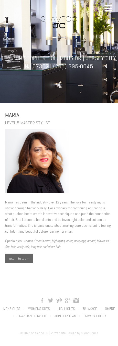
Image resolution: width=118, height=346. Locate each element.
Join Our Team (65, 316)
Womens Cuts (39, 308)
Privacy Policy (94, 316)
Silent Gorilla (89, 333)
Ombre (110, 308)
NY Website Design (63, 333)
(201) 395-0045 (73, 66)
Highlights (66, 308)
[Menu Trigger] (108, 8)
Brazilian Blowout (32, 316)
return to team (19, 258)
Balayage (90, 308)
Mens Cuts (11, 308)
